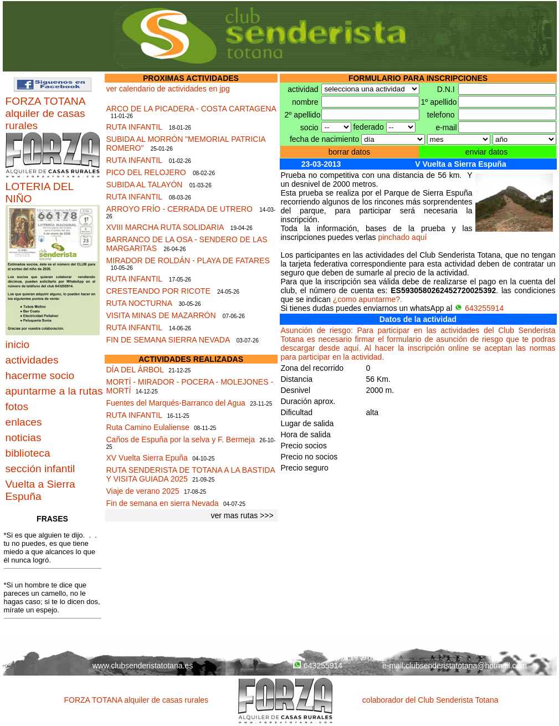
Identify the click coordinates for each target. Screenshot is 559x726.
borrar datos (349, 151)
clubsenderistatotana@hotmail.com (466, 665)
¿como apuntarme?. (367, 299)
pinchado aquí (402, 237)
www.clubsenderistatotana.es (143, 665)
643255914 (479, 308)
